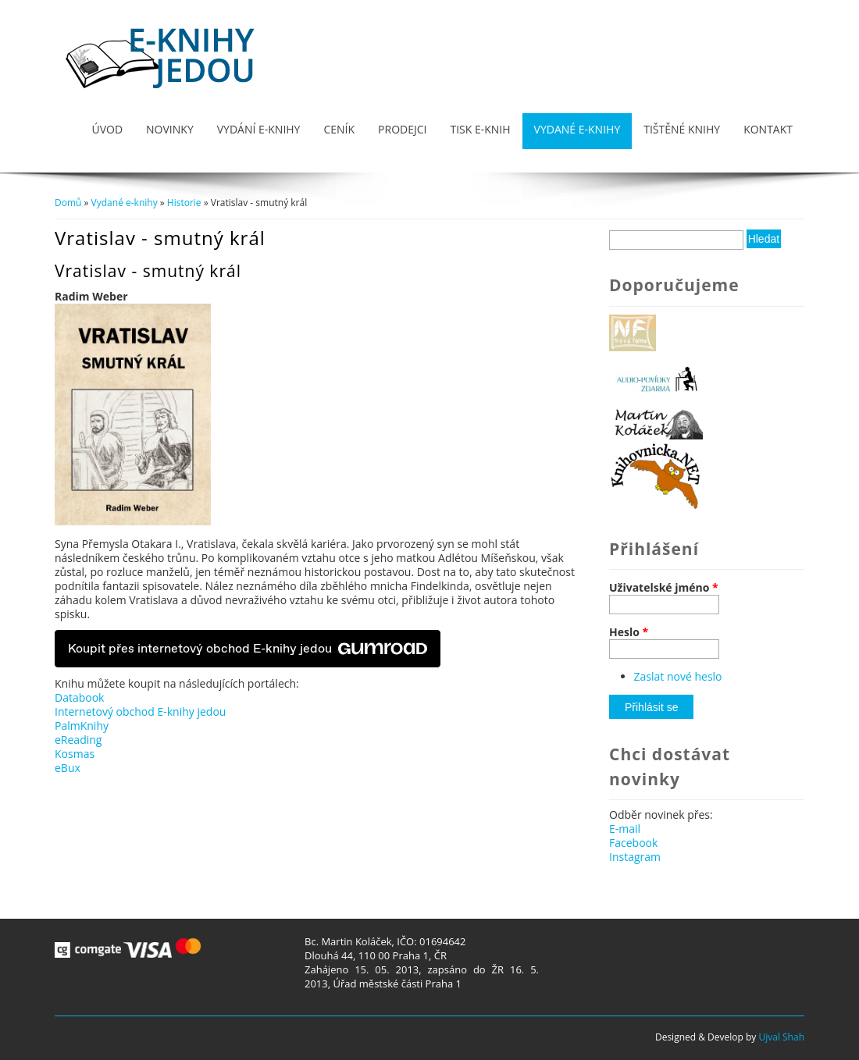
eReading (78, 739)
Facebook (633, 842)
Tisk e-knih (480, 129)
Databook (79, 697)
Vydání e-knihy (259, 129)
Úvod (107, 129)
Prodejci (402, 129)
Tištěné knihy (681, 129)
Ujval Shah (781, 1037)
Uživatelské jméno (663, 588)
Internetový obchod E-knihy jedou (140, 711)
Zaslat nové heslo (678, 676)
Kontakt (768, 129)
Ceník (339, 129)
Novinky (170, 129)
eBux (67, 767)
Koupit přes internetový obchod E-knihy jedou (247, 648)
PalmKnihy (82, 725)
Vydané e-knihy (577, 129)
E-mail (624, 828)
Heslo (628, 632)
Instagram (635, 856)
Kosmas (74, 753)
